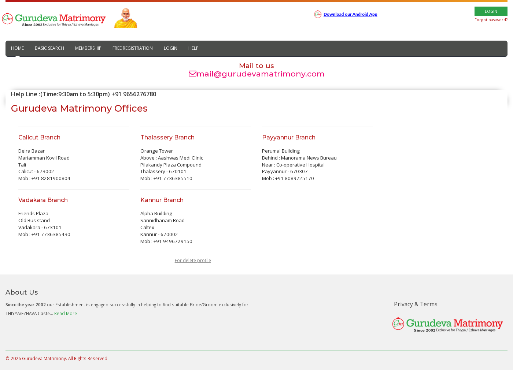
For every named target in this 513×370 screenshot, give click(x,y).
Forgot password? (491, 19)
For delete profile (193, 260)
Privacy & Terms (415, 304)
